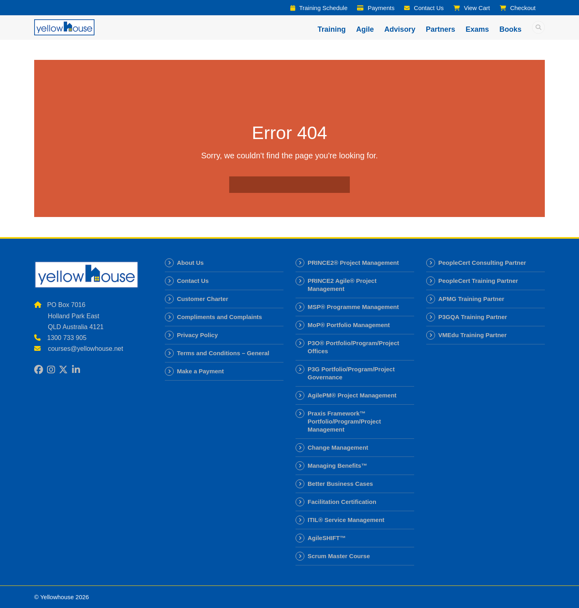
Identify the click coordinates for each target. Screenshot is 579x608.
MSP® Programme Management (353, 306)
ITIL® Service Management (346, 519)
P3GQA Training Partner (472, 316)
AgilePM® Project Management (352, 395)
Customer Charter (202, 298)
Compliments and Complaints (219, 316)
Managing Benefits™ (337, 465)
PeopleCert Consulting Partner (482, 262)
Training (332, 29)
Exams (477, 29)
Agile (365, 29)
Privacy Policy (197, 335)
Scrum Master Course (339, 556)
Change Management (338, 447)
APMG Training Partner (471, 298)
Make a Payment (200, 371)
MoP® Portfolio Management (349, 324)
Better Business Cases (340, 483)
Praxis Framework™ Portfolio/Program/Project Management (344, 421)
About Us (190, 262)
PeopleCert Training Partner (478, 280)
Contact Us (193, 280)
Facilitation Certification (342, 501)
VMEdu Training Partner (472, 335)
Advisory (399, 29)
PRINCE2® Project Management (353, 262)
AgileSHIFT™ (327, 537)
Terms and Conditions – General (223, 353)
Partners (440, 29)
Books (510, 29)
